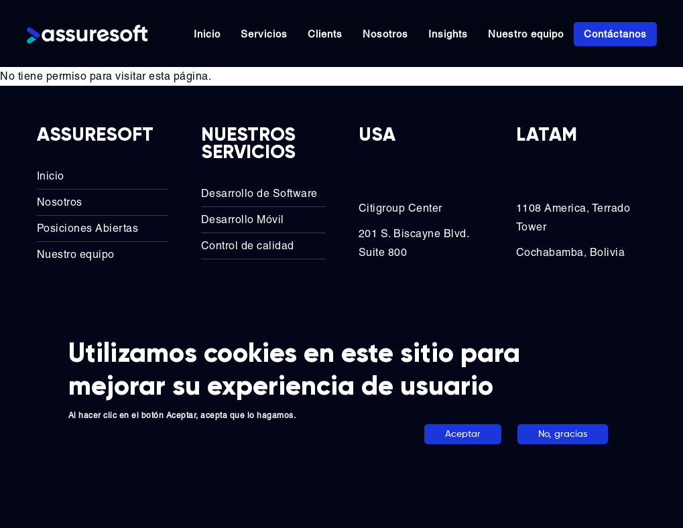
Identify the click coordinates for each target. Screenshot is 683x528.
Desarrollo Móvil (242, 219)
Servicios (264, 34)
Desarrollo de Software (259, 193)
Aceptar (463, 434)
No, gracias (562, 434)
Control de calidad (247, 245)
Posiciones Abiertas (88, 228)
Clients (325, 34)
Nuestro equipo (526, 34)
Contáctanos (615, 34)
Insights (448, 34)
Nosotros (385, 34)
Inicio (207, 34)
